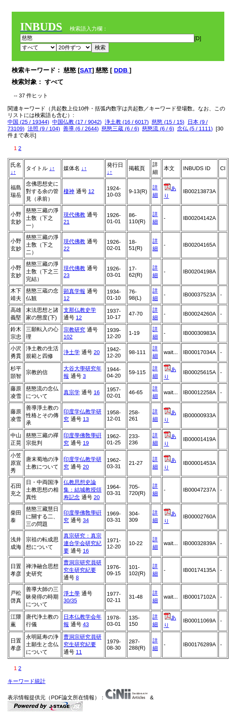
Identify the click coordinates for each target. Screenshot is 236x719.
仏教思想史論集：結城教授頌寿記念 (82, 489)
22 (66, 248)
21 (66, 222)
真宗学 (71, 392)
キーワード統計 (27, 681)
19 (86, 443)
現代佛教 (74, 215)
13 (86, 419)
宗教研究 (74, 329)
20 (96, 352)
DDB (121, 70)
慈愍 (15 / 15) (168, 122)
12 (91, 191)
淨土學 (71, 593)
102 (68, 337)
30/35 (70, 600)
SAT (86, 70)
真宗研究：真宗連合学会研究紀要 (82, 543)
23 (66, 275)
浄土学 (71, 352)
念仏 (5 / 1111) (195, 128)
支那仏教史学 (79, 310)
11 (79, 652)
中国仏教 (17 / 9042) (77, 122)
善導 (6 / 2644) (81, 128)
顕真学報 (74, 291)
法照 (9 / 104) (44, 128)
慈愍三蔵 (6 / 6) (120, 128)
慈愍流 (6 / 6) (158, 128)
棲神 (68, 191)
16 (96, 392)
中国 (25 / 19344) (28, 122)
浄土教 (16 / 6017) (127, 122)
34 (86, 520)
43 (86, 624)
